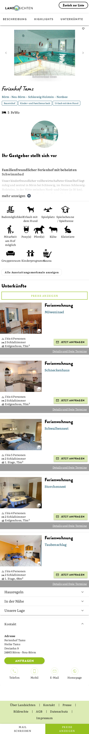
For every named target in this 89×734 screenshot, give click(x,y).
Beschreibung (15, 19)
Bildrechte (21, 711)
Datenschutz (59, 711)
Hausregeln (44, 591)
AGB (39, 711)
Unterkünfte (72, 19)
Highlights (43, 19)
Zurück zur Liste (73, 5)
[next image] (83, 53)
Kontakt (44, 624)
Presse (67, 705)
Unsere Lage (44, 610)
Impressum (44, 718)
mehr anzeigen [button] (16, 195)
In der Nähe (44, 601)
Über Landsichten (23, 705)
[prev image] (6, 53)
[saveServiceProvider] (83, 28)
